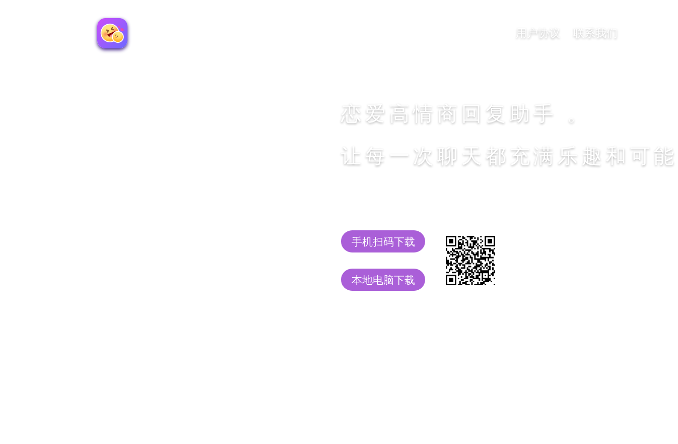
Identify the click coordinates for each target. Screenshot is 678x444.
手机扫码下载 (383, 241)
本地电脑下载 (383, 280)
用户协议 (538, 33)
